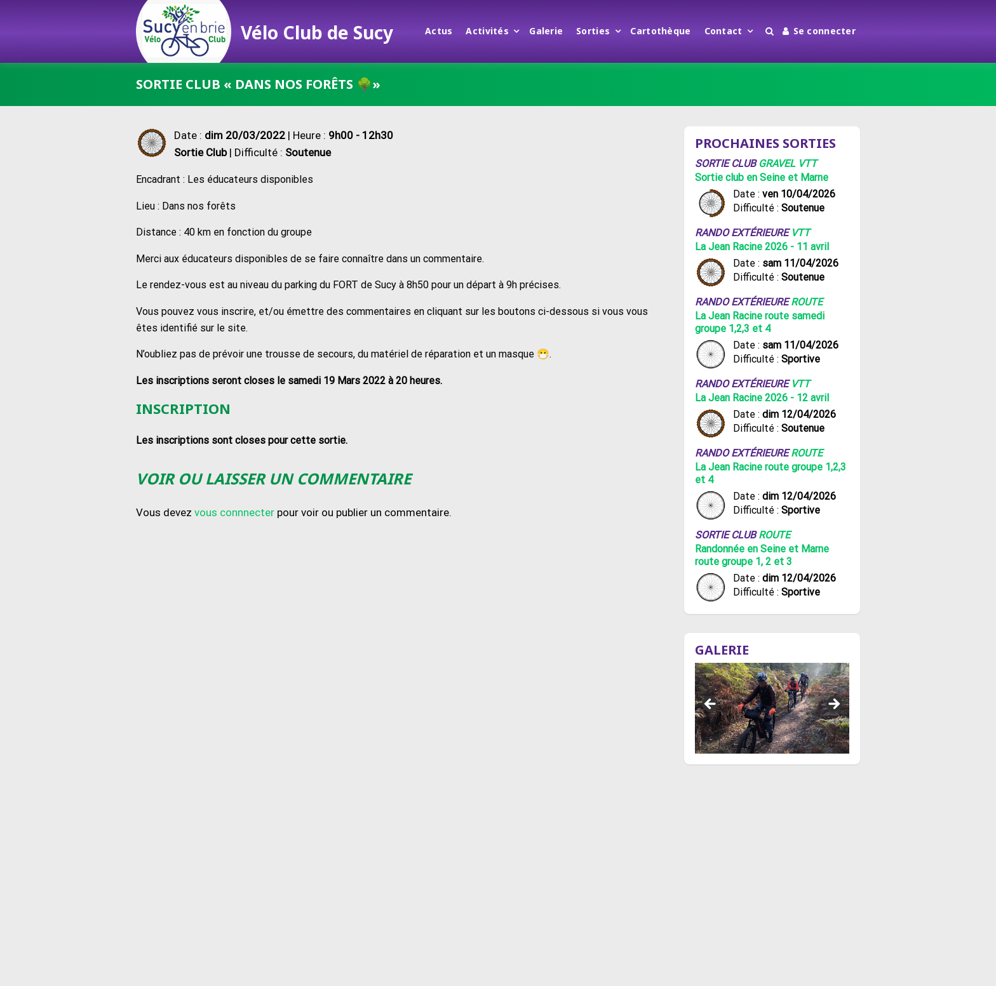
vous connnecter (234, 512)
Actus (438, 31)
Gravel (776, 163)
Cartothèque (660, 31)
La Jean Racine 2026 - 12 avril (762, 398)
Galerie (546, 31)
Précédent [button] (710, 704)
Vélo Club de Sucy (317, 32)
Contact (723, 31)
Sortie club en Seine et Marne (761, 177)
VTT (807, 163)
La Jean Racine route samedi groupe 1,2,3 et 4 (759, 322)
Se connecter (819, 31)
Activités (487, 31)
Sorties (593, 31)
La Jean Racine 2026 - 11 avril (762, 247)
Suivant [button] (833, 704)
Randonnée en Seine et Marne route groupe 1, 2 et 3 (762, 555)
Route (807, 302)
